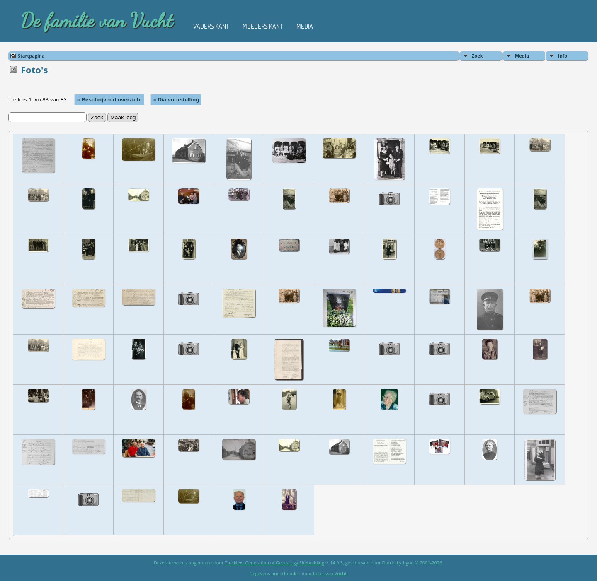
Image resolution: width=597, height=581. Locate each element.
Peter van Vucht (330, 573)
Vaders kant (211, 26)
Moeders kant (263, 26)
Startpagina (31, 56)
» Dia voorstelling (176, 99)
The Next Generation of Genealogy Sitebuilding (274, 562)
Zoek (477, 56)
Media (304, 26)
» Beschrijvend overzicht (109, 99)
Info (562, 56)
